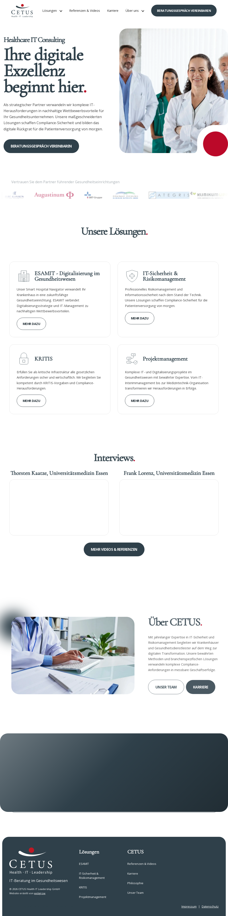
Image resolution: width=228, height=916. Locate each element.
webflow (67, 906)
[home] (22, 10)
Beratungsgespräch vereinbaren (184, 10)
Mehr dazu (31, 324)
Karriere (112, 10)
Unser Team (171, 687)
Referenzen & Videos (84, 10)
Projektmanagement (92, 897)
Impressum (189, 906)
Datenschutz (210, 906)
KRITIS (83, 887)
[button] (52, 10)
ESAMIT (84, 864)
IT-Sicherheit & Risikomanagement (92, 876)
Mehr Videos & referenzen (114, 549)
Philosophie (135, 883)
